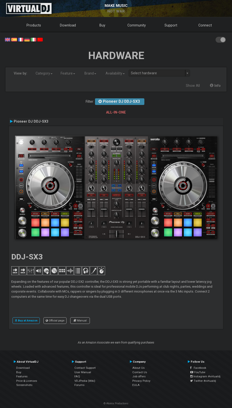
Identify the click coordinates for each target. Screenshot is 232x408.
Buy (102, 25)
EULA (136, 385)
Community (136, 25)
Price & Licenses (26, 380)
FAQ (77, 376)
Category (44, 73)
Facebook (198, 368)
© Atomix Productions (116, 403)
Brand (90, 73)
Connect (205, 25)
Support (170, 25)
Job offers (139, 376)
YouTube (197, 372)
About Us (138, 368)
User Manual (82, 372)
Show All (193, 86)
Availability (115, 73)
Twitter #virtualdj (203, 380)
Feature (68, 73)
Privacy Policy (141, 380)
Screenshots (24, 385)
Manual (80, 320)
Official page (55, 320)
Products (34, 25)
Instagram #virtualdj (205, 376)
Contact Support (85, 368)
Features (21, 376)
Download (68, 25)
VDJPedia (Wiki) (84, 380)
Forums (79, 385)
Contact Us (139, 372)
